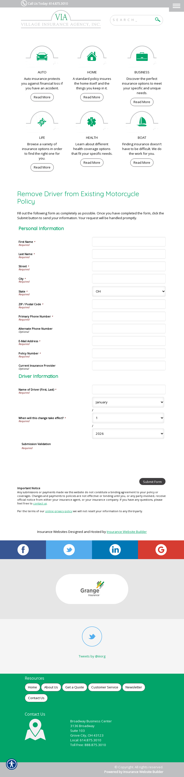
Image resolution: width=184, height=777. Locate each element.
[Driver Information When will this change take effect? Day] (128, 418)
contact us (40, 503)
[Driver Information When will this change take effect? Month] (128, 402)
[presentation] (60, 459)
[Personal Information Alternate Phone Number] (129, 328)
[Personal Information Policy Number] (129, 353)
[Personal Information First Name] (129, 242)
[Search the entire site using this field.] (133, 18)
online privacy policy (58, 511)
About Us (51, 687)
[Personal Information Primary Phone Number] (129, 316)
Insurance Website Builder (127, 531)
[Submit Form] (152, 481)
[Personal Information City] (129, 279)
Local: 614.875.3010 (85, 740)
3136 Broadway (82, 726)
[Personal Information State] (129, 291)
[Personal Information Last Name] (129, 254)
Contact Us (36, 698)
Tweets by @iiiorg (92, 656)
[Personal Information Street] (129, 266)
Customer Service (104, 687)
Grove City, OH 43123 (87, 735)
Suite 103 (77, 730)
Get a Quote (74, 687)
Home (32, 687)
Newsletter (134, 687)
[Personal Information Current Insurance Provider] (129, 365)
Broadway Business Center (91, 721)
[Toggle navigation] (176, 6)
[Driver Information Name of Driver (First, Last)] (129, 389)
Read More (42, 97)
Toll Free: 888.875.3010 (88, 745)
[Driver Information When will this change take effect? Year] (128, 433)
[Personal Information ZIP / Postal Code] (129, 304)
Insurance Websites (52, 531)
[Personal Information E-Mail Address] (129, 341)
